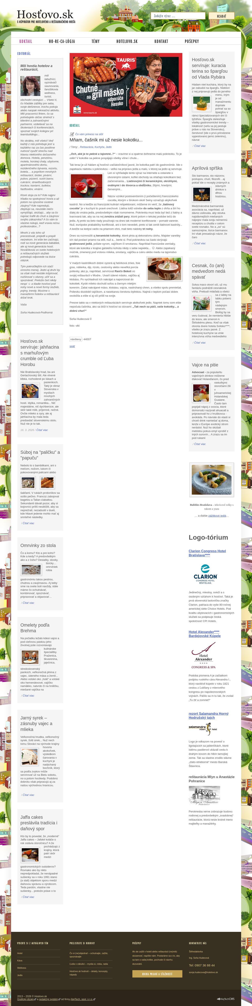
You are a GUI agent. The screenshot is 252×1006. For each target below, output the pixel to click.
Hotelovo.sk (127, 41)
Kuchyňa (99, 147)
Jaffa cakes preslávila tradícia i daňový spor (38, 823)
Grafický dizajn (25, 999)
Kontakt (161, 41)
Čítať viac (42, 430)
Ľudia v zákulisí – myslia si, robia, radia (89, 964)
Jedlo (108, 147)
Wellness (21, 968)
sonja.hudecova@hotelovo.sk (203, 972)
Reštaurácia (86, 147)
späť (72, 346)
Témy (96, 41)
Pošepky (192, 41)
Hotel (19, 953)
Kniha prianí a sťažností (157, 974)
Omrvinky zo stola (38, 545)
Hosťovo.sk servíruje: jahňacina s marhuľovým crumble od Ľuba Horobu (39, 353)
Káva (19, 960)
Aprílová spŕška (207, 168)
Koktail (25, 41)
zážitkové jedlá (217, 515)
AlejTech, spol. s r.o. (81, 999)
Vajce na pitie (205, 364)
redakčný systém (48, 999)
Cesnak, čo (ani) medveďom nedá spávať (208, 271)
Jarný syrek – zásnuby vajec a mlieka (36, 723)
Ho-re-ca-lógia (62, 41)
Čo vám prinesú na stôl (89, 134)
